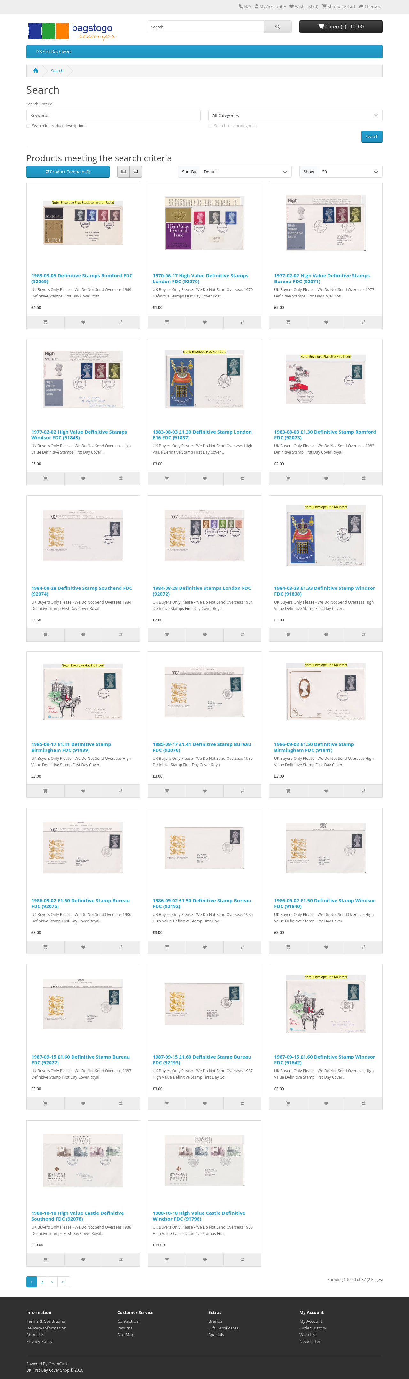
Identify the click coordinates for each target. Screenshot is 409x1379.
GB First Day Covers (53, 51)
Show (309, 171)
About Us (35, 1334)
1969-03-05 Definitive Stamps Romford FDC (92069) (82, 278)
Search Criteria (39, 104)
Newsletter (310, 1341)
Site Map (125, 1334)
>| (63, 1282)
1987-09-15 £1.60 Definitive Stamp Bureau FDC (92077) (80, 1059)
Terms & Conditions (45, 1321)
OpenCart (57, 1364)
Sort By (189, 171)
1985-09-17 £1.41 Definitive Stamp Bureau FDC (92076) (202, 747)
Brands (215, 1321)
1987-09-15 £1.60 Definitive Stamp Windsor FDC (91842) (324, 1059)
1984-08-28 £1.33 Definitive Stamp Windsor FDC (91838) (324, 591)
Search (57, 70)
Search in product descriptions (59, 125)
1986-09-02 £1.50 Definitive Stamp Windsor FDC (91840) (324, 903)
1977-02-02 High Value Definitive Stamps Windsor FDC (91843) (79, 434)
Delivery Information (46, 1328)
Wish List (308, 1334)
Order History (312, 1328)
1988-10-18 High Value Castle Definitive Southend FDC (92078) (77, 1216)
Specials (216, 1334)
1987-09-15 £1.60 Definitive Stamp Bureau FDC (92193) (202, 1059)
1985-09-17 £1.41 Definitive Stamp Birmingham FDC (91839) (71, 747)
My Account (310, 1321)
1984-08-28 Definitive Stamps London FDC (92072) (202, 591)
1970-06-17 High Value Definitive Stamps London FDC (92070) (200, 278)
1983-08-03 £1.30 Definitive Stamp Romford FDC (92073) (325, 434)
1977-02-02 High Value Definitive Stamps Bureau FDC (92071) (322, 278)
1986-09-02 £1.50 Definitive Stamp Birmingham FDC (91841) (314, 747)
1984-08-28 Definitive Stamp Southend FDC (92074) (81, 591)
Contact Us (128, 1321)
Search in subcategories (235, 125)
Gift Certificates (223, 1328)
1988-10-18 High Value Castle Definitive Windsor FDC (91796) (199, 1216)
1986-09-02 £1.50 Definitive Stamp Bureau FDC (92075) (80, 903)
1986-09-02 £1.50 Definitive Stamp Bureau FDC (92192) (202, 903)
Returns (125, 1328)
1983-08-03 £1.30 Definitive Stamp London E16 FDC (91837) (202, 434)
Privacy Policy (39, 1341)
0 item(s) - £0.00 (341, 26)
